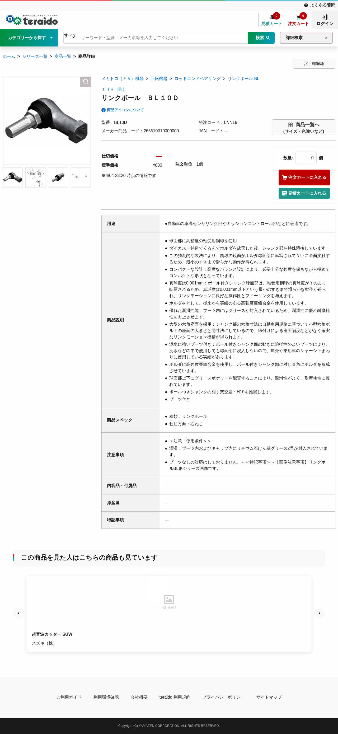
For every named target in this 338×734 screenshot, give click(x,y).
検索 (260, 37)
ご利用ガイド (69, 697)
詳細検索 (294, 37)
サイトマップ (269, 697)
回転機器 (159, 78)
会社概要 (139, 697)
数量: (288, 158)
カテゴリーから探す (27, 37)
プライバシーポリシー (223, 697)
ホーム (9, 56)
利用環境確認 (106, 697)
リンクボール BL (243, 78)
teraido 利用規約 (174, 697)
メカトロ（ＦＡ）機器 (122, 78)
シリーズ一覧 (35, 56)
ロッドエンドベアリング (197, 78)
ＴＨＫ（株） (114, 89)
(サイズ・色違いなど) (303, 127)
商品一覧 (62, 56)
